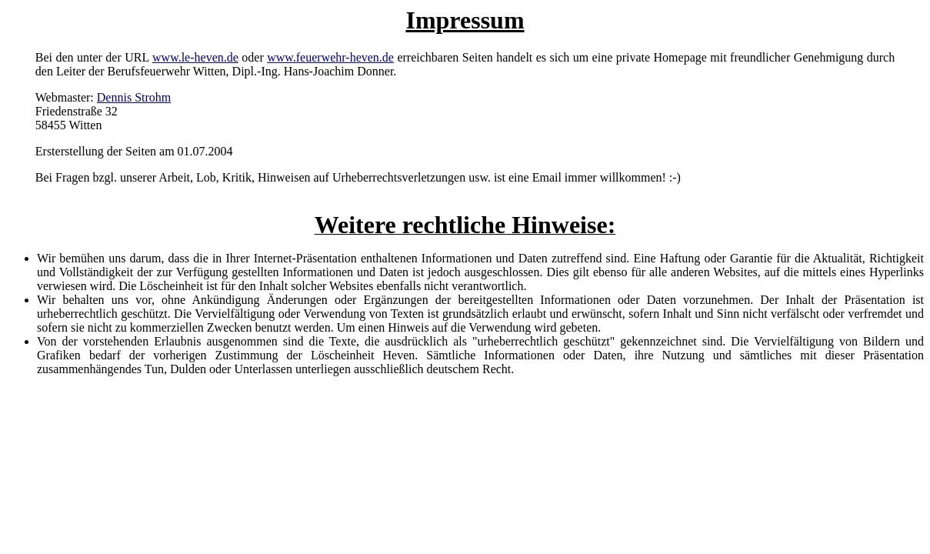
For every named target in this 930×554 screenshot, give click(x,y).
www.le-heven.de (195, 57)
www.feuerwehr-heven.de (330, 57)
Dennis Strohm (134, 97)
